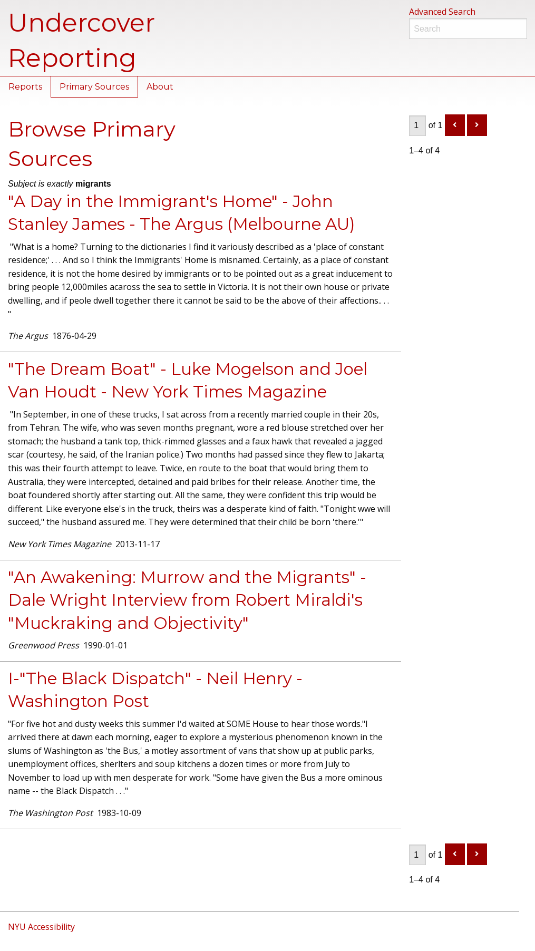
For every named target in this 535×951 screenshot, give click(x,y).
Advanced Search (442, 11)
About (160, 87)
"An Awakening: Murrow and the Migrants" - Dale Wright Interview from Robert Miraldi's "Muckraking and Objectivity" (187, 600)
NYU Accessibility (41, 927)
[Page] (417, 125)
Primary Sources (94, 87)
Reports (25, 87)
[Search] (468, 28)
